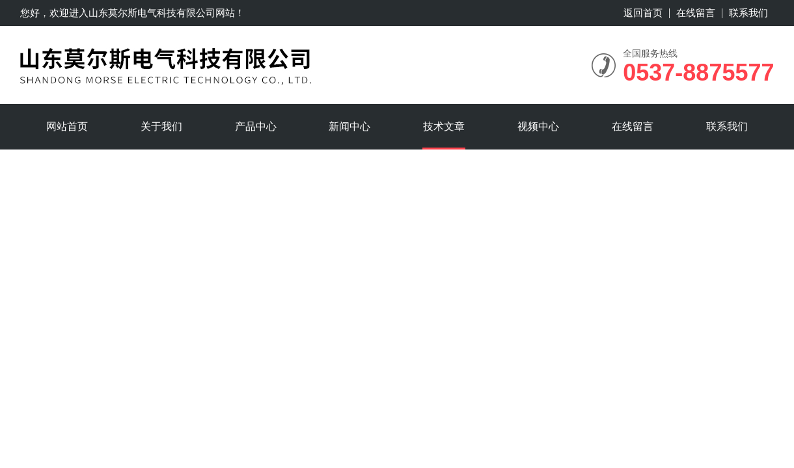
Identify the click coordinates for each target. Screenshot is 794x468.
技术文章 (444, 126)
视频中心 (538, 126)
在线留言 (695, 12)
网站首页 (67, 126)
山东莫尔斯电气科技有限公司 (152, 12)
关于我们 (161, 126)
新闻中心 (349, 126)
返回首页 (643, 12)
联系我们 (748, 12)
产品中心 (256, 126)
